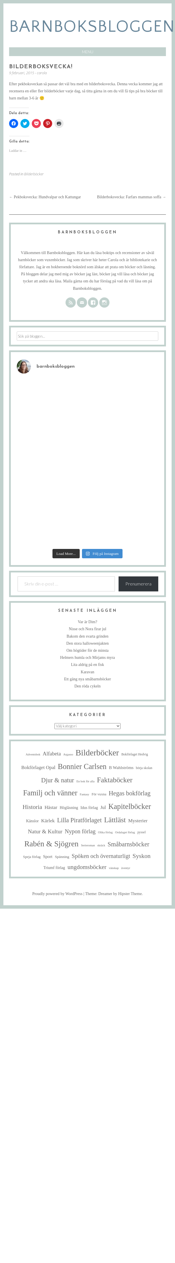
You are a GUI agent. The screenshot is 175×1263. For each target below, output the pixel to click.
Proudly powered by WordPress (57, 894)
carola (42, 72)
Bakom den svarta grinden (87, 636)
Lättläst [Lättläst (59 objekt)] (115, 820)
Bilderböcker (34, 173)
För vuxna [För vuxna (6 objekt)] (99, 794)
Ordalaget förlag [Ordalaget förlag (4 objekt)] (125, 832)
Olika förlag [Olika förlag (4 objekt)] (105, 832)
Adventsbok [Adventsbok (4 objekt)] (33, 754)
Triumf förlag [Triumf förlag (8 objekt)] (54, 867)
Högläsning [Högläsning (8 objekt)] (69, 807)
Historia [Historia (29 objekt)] (32, 807)
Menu (87, 51)
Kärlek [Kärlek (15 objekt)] (48, 820)
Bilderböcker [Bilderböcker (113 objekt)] (97, 752)
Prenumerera (138, 583)
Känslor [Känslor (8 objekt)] (32, 821)
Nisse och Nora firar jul (87, 629)
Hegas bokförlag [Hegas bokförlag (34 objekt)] (129, 793)
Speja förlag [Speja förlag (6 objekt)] (32, 857)
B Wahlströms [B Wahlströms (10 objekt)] (121, 767)
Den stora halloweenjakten (87, 643)
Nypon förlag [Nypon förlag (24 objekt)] (80, 831)
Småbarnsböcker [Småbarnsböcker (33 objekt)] (128, 844)
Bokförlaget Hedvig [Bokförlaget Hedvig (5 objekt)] (134, 754)
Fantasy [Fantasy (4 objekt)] (84, 794)
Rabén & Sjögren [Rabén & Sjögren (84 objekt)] (51, 843)
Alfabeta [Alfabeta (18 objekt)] (52, 754)
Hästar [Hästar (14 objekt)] (51, 807)
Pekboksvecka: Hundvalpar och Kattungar (45, 197)
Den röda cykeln (87, 686)
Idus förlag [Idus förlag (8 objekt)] (89, 807)
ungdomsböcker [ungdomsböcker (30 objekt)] (87, 867)
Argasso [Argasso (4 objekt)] (68, 754)
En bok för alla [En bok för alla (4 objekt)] (86, 781)
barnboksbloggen (92, 26)
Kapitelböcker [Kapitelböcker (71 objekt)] (129, 806)
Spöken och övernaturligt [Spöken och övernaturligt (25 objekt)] (101, 856)
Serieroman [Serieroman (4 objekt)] (88, 845)
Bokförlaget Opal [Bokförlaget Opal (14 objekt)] (38, 767)
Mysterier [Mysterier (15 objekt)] (137, 820)
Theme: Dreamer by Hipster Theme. (114, 894)
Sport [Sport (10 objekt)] (47, 856)
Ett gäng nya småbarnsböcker (87, 679)
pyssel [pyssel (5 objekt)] (141, 832)
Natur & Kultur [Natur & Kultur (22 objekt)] (45, 831)
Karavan (87, 672)
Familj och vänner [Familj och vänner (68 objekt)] (50, 793)
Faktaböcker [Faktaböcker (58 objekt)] (114, 780)
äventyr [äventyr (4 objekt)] (125, 868)
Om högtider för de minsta (87, 650)
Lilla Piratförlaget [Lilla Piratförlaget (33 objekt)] (79, 820)
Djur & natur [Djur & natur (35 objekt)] (57, 780)
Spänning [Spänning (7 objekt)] (62, 857)
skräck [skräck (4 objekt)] (101, 845)
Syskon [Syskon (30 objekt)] (141, 856)
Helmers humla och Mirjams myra (87, 657)
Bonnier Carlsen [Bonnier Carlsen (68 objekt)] (82, 767)
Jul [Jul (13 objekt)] (103, 807)
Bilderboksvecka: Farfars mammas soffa (131, 197)
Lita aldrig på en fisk (87, 665)
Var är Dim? (87, 622)
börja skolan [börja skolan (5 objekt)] (144, 768)
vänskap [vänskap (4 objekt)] (114, 868)
